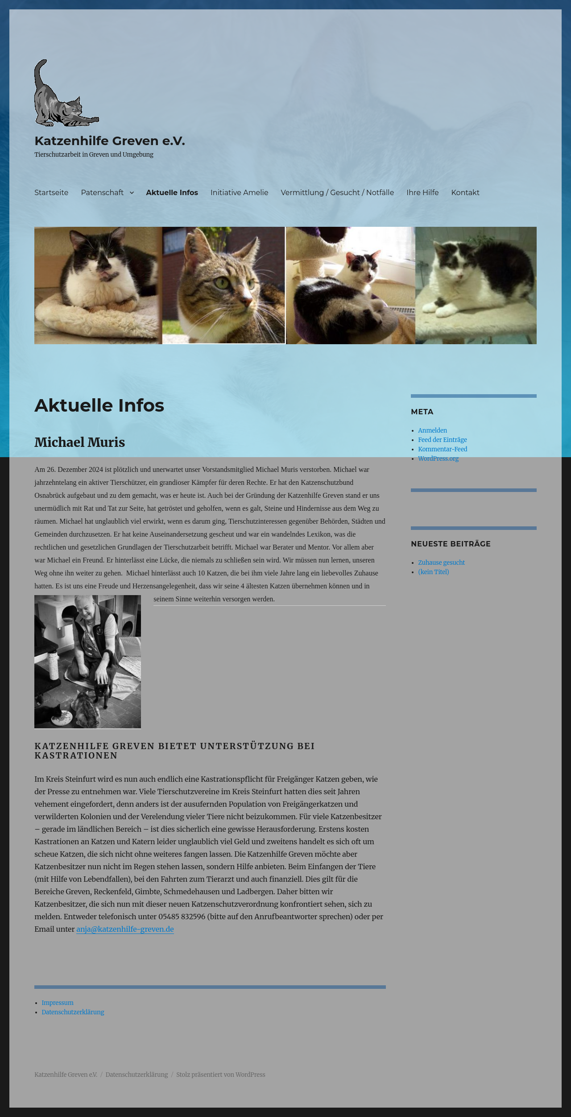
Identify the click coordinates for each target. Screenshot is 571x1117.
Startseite (51, 192)
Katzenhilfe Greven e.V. (109, 140)
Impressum (58, 1003)
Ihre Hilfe (422, 192)
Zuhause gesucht (441, 563)
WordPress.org (438, 459)
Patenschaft (102, 192)
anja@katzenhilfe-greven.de (125, 929)
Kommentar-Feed (443, 449)
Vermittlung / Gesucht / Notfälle (337, 192)
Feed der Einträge (442, 440)
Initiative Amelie (240, 192)
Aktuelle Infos (172, 192)
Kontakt (465, 192)
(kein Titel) (433, 572)
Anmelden (432, 430)
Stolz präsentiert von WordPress (220, 1075)
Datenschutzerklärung (73, 1012)
